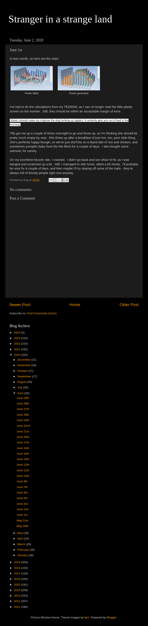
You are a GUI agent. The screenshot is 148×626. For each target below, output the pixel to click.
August (22, 381)
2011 (17, 606)
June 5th (22, 498)
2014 (17, 590)
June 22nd (23, 425)
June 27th (23, 409)
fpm (86, 617)
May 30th (23, 526)
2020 (17, 354)
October (22, 370)
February (23, 549)
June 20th (23, 436)
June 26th (23, 414)
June (20, 393)
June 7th (22, 487)
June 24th (23, 420)
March (21, 544)
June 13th (23, 464)
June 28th (23, 403)
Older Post (129, 304)
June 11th (23, 470)
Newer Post (20, 304)
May (20, 533)
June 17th (23, 442)
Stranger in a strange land (60, 19)
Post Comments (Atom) (42, 313)
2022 (17, 343)
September (24, 376)
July (20, 387)
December (24, 359)
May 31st (22, 520)
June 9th (22, 481)
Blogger (111, 617)
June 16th (23, 448)
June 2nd (23, 509)
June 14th (23, 459)
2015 (17, 584)
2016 (17, 578)
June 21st (23, 431)
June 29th (23, 398)
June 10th (23, 475)
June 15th (23, 453)
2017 (17, 573)
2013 (17, 595)
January (22, 555)
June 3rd (22, 503)
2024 (17, 332)
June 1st (22, 514)
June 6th (22, 492)
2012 (17, 601)
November (24, 365)
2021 (17, 349)
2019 (17, 562)
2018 (17, 567)
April (20, 538)
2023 (17, 338)
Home (75, 304)
